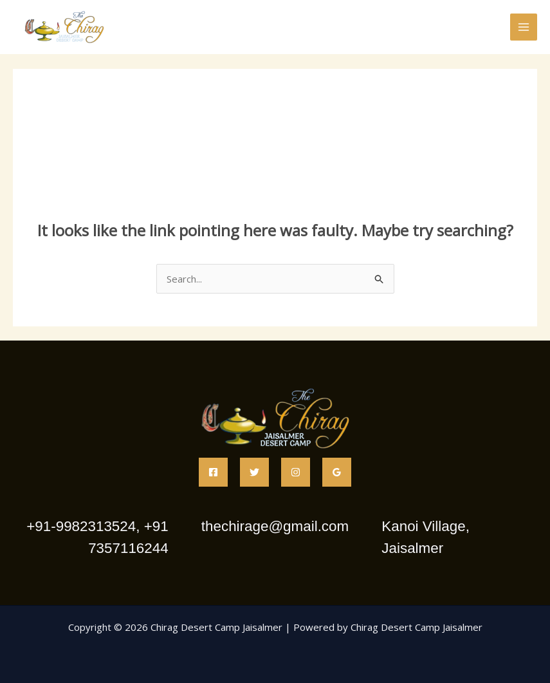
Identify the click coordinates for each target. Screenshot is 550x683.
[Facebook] (213, 472)
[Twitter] (254, 472)
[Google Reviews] (336, 472)
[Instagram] (295, 472)
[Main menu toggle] (524, 27)
